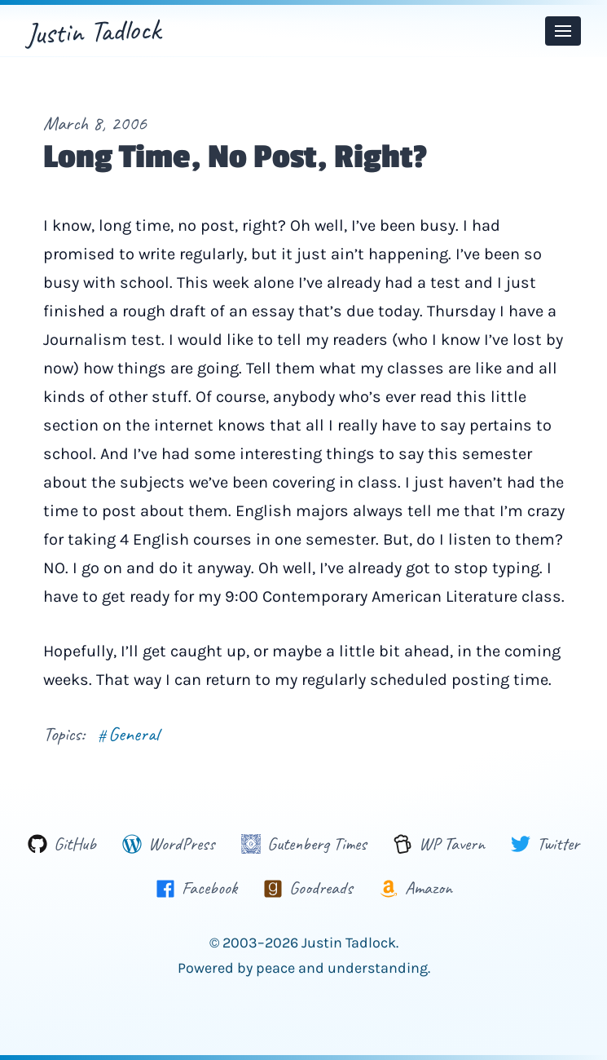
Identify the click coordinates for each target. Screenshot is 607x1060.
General (128, 734)
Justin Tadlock (93, 31)
